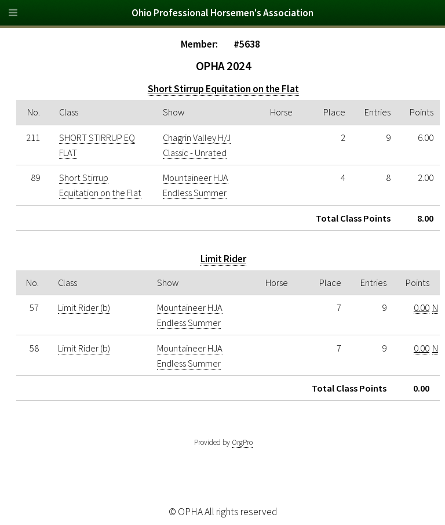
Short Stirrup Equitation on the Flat (223, 88)
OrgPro (242, 442)
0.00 (421, 307)
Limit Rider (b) (84, 307)
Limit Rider (223, 258)
